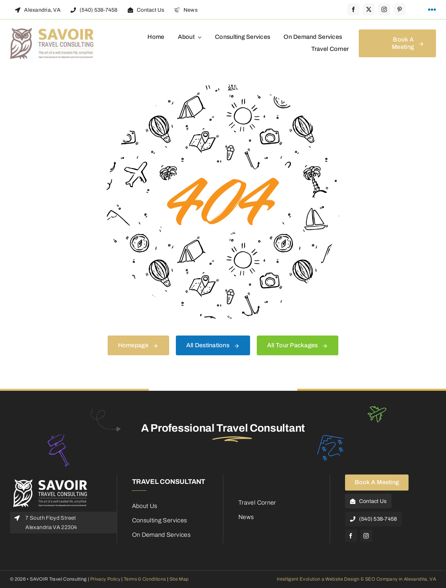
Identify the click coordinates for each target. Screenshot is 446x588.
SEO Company (381, 579)
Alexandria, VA (420, 579)
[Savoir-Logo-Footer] (50, 480)
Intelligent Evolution (299, 579)
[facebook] (353, 9)
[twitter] (369, 9)
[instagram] (384, 9)
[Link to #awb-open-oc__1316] (432, 10)
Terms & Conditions (145, 579)
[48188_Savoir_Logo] (52, 30)
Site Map (179, 579)
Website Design (342, 579)
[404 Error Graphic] (223, 87)
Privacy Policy (104, 579)
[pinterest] (400, 9)
